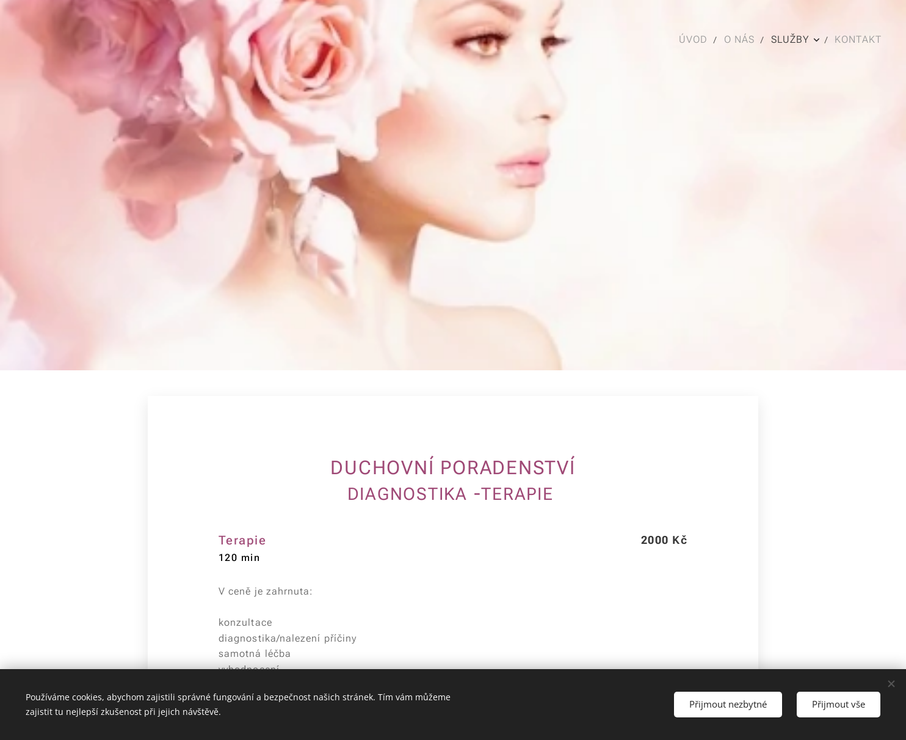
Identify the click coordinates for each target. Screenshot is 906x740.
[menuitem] (694, 39)
